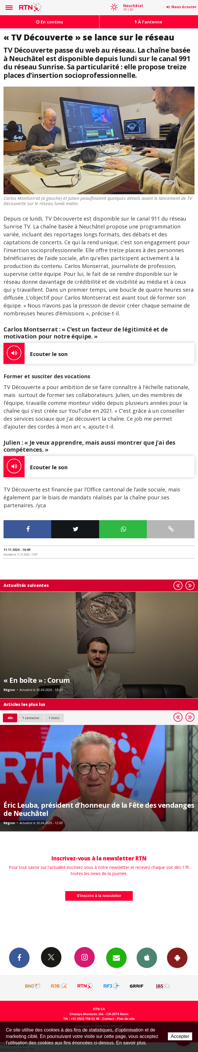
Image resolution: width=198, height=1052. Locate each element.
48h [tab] (10, 718)
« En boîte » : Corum (37, 680)
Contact (108, 1018)
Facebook (19, 957)
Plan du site (126, 1018)
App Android (177, 957)
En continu (49, 22)
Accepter (180, 1036)
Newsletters (116, 957)
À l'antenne (148, 22)
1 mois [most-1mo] (54, 718)
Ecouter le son (36, 353)
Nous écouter (184, 6)
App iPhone (147, 957)
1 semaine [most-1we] (30, 718)
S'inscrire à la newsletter (99, 895)
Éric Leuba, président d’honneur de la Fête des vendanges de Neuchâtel (99, 809)
